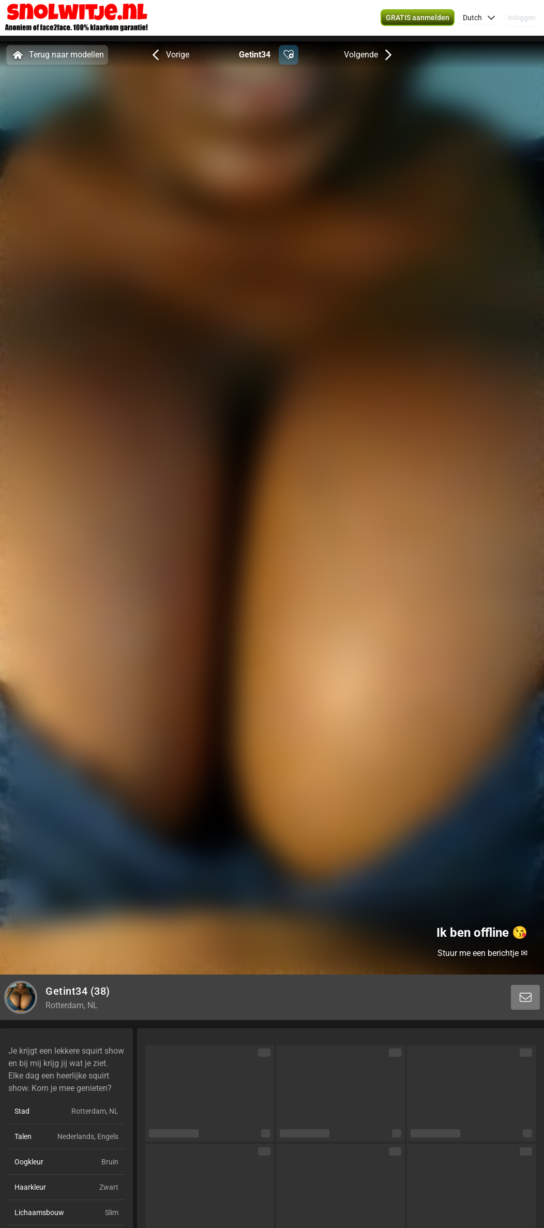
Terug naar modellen (57, 55)
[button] (418, 20)
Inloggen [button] (522, 21)
